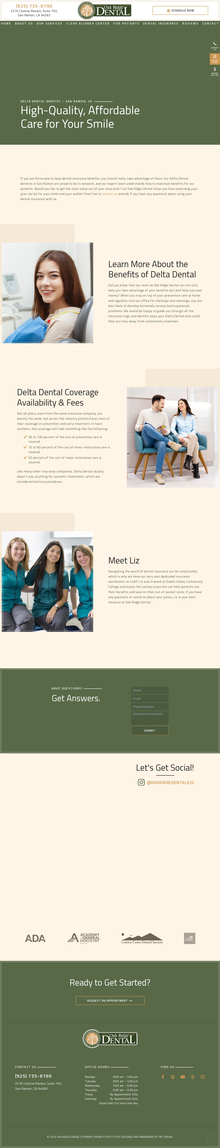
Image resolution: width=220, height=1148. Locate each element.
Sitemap (87, 1137)
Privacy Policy (103, 1137)
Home (6, 23)
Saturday (91, 1098)
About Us (24, 23)
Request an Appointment (110, 1000)
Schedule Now (180, 10)
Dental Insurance (161, 23)
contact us (110, 193)
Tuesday (90, 1081)
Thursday (91, 1090)
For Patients (126, 23)
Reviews (190, 23)
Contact (210, 23)
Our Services (50, 23)
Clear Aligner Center (88, 23)
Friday (89, 1094)
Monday (90, 1077)
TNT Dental (166, 1137)
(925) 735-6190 (34, 6)
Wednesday (92, 1085)
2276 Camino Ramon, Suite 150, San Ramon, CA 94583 (34, 13)
